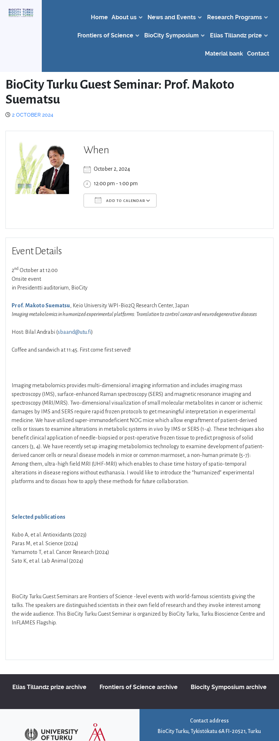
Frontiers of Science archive (139, 687)
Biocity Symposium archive (229, 687)
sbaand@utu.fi (74, 332)
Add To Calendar (120, 200)
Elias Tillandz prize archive (49, 687)
